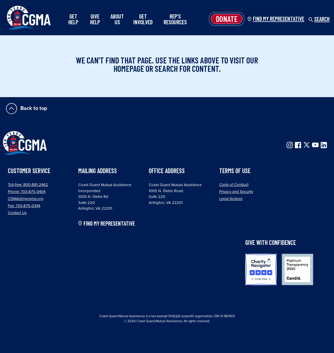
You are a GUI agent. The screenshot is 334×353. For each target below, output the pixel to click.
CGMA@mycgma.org (25, 199)
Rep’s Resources (175, 19)
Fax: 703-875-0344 (24, 206)
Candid (297, 269)
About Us (117, 19)
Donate (226, 18)
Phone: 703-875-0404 (26, 192)
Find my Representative (278, 18)
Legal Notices (230, 199)
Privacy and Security (236, 192)
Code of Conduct (233, 184)
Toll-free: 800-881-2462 (28, 184)
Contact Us (17, 213)
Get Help (73, 19)
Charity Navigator (261, 269)
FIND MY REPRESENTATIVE (109, 223)
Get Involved (143, 19)
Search (319, 19)
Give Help (95, 19)
